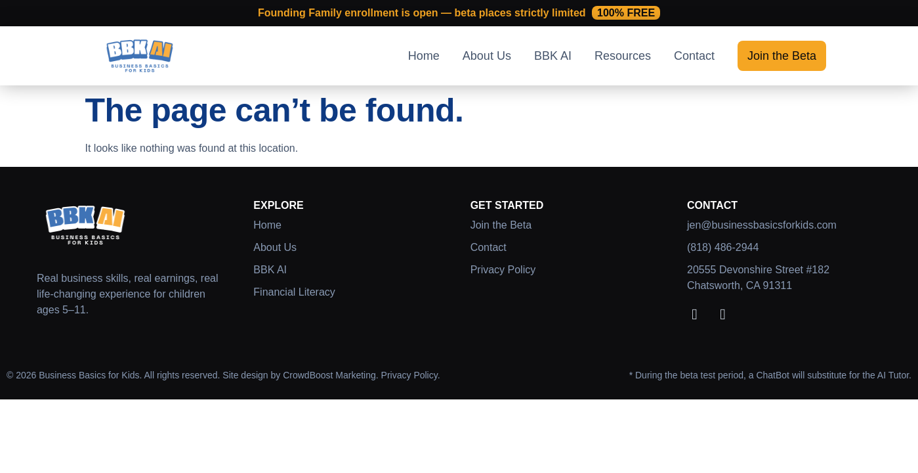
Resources (623, 55)
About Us (487, 55)
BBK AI (553, 55)
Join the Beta (781, 55)
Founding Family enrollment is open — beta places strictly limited (459, 12)
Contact (694, 55)
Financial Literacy (294, 292)
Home (424, 55)
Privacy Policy (503, 269)
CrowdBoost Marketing (329, 375)
